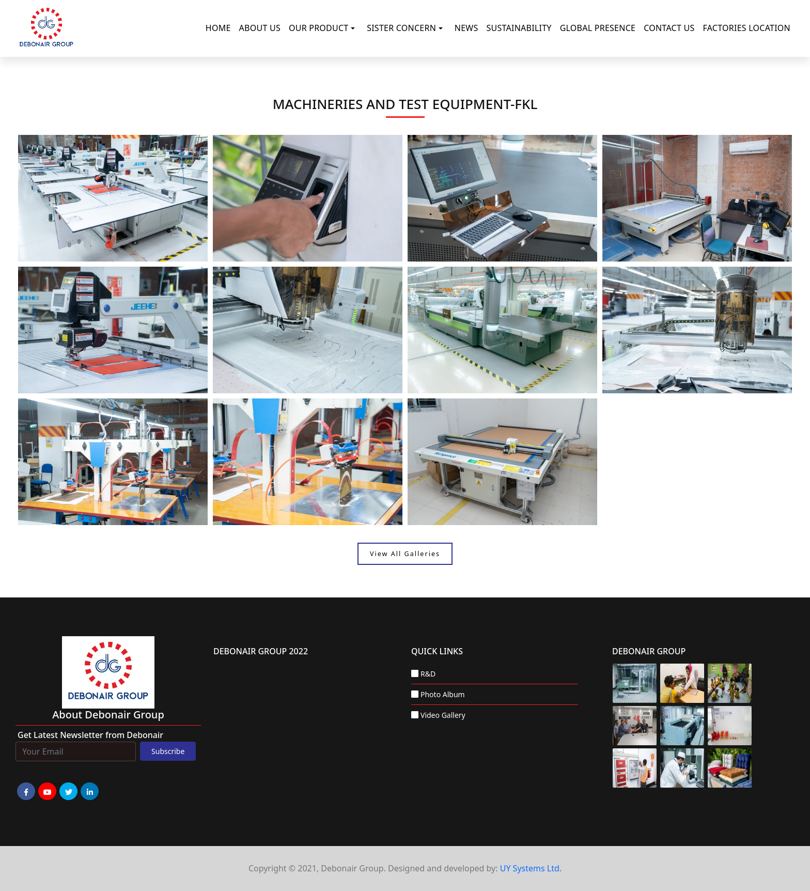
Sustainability (519, 28)
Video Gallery (442, 715)
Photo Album (442, 694)
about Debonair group (108, 714)
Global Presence (598, 28)
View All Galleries (405, 553)
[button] (355, 28)
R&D (427, 674)
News (466, 28)
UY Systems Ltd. (531, 868)
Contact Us (669, 28)
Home (218, 28)
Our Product (319, 28)
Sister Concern (401, 28)
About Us (260, 28)
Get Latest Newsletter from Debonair (90, 735)
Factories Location (746, 28)
